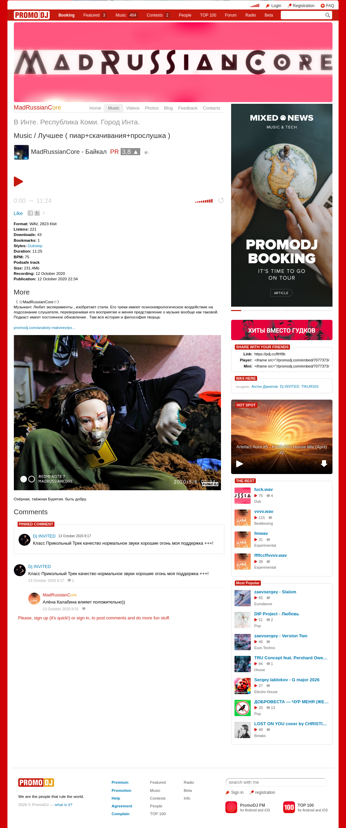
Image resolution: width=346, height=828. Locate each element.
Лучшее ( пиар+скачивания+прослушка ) (104, 135)
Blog (168, 108)
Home (95, 108)
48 (261, 730)
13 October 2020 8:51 (61, 609)
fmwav (261, 533)
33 (261, 708)
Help (116, 798)
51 (261, 620)
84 (261, 664)
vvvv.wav (263, 511)
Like (18, 213)
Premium (120, 782)
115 (262, 518)
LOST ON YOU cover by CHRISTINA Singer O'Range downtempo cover (292, 723)
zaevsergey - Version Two (280, 636)
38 (261, 562)
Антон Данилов (264, 386)
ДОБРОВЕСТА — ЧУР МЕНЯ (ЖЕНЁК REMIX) (292, 702)
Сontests (158, 15)
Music (127, 15)
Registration (304, 6)
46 (261, 642)
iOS (267, 810)
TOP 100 (208, 15)
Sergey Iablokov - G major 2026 (287, 680)
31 (261, 540)
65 (261, 598)
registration (265, 792)
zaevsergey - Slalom (275, 592)
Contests (158, 798)
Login (276, 6)
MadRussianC (37, 107)
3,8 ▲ (130, 151)
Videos (133, 108)
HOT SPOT (246, 405)
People (185, 15)
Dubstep (35, 245)
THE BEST (245, 481)
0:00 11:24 (33, 200)
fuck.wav (263, 489)
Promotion (121, 790)
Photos (151, 108)
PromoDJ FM (252, 805)
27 (261, 686)
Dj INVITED (44, 536)
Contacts (211, 108)
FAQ (330, 6)
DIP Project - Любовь (276, 614)
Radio (250, 15)
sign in (83, 617)
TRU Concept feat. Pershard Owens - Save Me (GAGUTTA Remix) (292, 658)
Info (187, 798)
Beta (269, 15)
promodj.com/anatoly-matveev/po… (45, 327)
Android (251, 810)
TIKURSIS (310, 386)
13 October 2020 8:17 (46, 580)
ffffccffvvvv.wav (270, 555)
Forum (231, 15)
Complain (120, 813)
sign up (41, 617)
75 (261, 496)
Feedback (187, 108)
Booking (66, 15)
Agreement (122, 806)
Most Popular (248, 583)
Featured (95, 15)
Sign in (237, 792)
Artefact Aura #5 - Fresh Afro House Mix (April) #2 (281, 449)
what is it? (63, 804)
